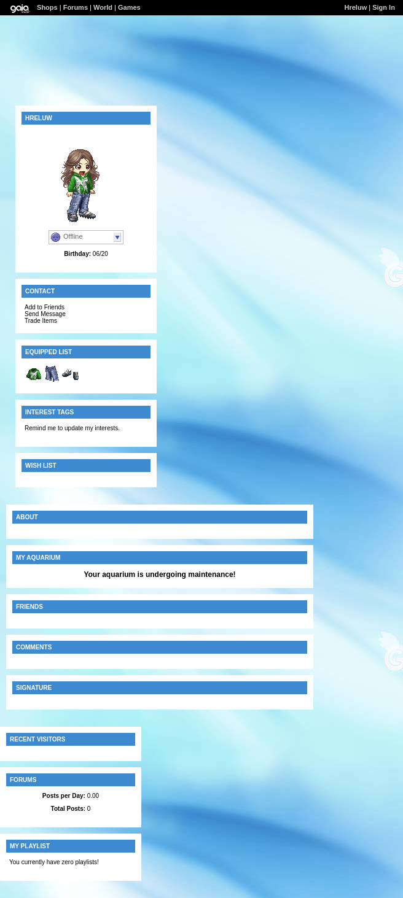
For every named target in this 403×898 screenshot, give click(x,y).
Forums (75, 7)
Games (129, 7)
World (102, 7)
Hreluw (356, 7)
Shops (47, 7)
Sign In (383, 7)
